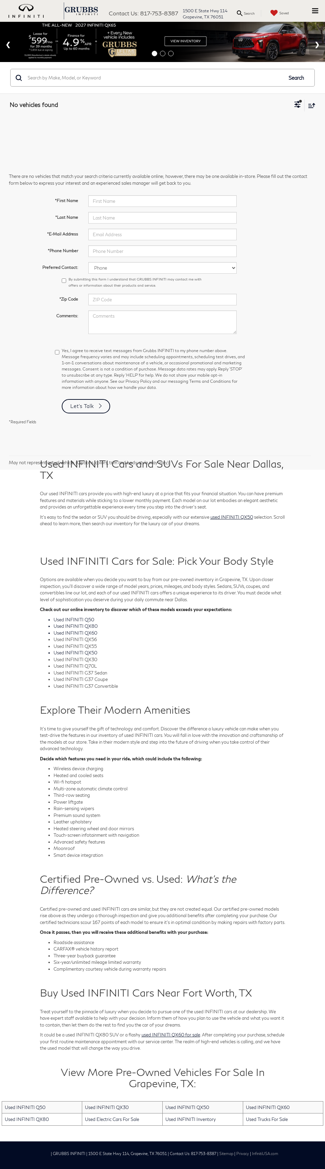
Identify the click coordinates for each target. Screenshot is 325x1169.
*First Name (66, 200)
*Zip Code (68, 299)
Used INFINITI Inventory (190, 1119)
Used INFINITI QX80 (27, 1119)
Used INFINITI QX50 (187, 1107)
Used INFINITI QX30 (107, 1107)
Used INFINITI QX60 (268, 1107)
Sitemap (226, 1153)
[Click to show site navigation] (315, 11)
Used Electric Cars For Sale (112, 1119)
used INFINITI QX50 (231, 517)
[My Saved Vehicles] (279, 13)
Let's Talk (82, 406)
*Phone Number (63, 250)
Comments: (67, 315)
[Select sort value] (310, 105)
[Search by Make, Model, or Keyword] (154, 78)
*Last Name (66, 217)
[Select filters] (297, 105)
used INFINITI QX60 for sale (171, 1034)
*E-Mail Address (62, 234)
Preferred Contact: (60, 267)
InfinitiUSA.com (265, 1153)
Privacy (242, 1153)
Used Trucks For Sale (267, 1119)
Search (296, 78)
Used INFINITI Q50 (25, 1107)
